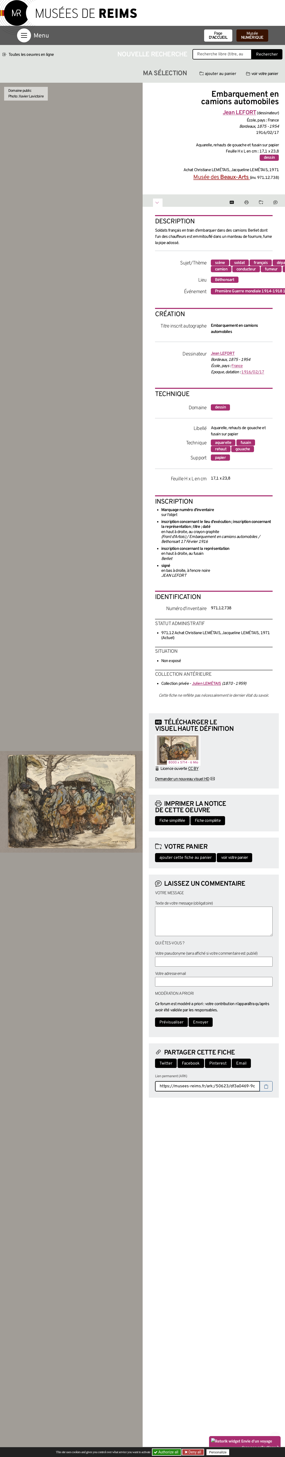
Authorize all (166, 1452)
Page (218, 35)
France (237, 366)
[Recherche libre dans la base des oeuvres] (222, 54)
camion (221, 269)
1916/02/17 (252, 372)
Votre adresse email (170, 973)
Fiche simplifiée (172, 820)
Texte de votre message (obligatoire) (184, 903)
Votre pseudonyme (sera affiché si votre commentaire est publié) (206, 953)
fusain (246, 442)
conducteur (246, 269)
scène (220, 262)
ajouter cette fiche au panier (185, 857)
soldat (239, 262)
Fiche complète (208, 820)
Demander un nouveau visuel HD (182, 779)
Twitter (165, 1063)
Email (241, 1063)
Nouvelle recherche (152, 54)
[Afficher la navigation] (24, 35)
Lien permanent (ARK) (171, 1076)
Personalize (218, 1452)
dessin (269, 157)
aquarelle (223, 442)
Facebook (191, 1063)
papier (220, 457)
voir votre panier (262, 74)
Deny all (194, 1452)
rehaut (220, 449)
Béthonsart (224, 280)
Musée (252, 35)
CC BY (193, 768)
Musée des (221, 177)
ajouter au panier (217, 74)
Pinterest (218, 1063)
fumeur (271, 269)
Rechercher (267, 54)
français (261, 262)
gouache (242, 449)
